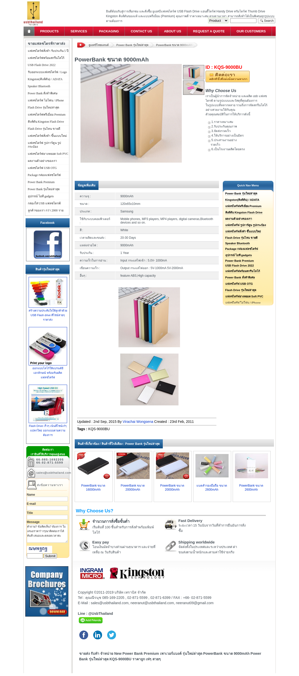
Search (266, 20)
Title (30, 513)
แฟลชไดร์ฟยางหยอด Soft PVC (244, 296)
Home (29, 31)
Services (78, 31)
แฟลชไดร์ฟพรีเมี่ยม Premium (243, 206)
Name (31, 494)
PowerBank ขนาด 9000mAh (174, 45)
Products (49, 31)
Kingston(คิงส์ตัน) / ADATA (242, 199)
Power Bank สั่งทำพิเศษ (240, 277)
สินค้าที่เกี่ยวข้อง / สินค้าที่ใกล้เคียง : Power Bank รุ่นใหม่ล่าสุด (119, 444)
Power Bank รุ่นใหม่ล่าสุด (132, 45)
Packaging (109, 31)
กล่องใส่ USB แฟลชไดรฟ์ (44, 203)
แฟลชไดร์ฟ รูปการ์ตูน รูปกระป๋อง (245, 225)
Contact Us (141, 31)
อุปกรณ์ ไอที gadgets (238, 255)
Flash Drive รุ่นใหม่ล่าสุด (240, 290)
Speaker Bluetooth (237, 243)
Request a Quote (209, 31)
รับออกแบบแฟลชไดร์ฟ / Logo (47, 72)
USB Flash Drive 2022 (239, 265)
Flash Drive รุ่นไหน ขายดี (241, 237)
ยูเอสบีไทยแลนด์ (99, 45)
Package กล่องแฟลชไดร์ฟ (241, 248)
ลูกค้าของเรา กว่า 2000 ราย (46, 210)
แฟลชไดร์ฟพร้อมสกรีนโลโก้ (242, 271)
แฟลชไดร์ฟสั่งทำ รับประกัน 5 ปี (48, 51)
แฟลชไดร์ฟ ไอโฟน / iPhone (46, 100)
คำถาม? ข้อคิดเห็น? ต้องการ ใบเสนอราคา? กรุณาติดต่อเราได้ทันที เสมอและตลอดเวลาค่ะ (47, 533)
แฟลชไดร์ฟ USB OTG (239, 283)
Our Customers (251, 31)
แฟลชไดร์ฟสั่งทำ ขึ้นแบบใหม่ (243, 231)
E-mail (31, 504)
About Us (172, 31)
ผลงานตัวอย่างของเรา (238, 218)
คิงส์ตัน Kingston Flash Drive (244, 212)
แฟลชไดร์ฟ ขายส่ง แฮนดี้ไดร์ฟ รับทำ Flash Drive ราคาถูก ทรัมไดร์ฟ (33, 1)
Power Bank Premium (239, 260)
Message (33, 522)
